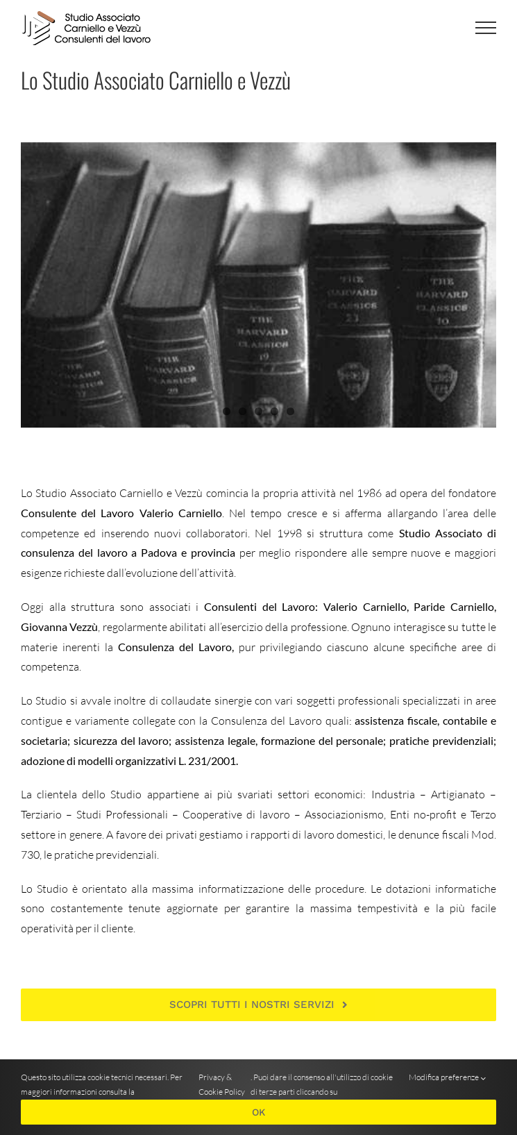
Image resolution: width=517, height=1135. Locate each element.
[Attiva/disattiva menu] (485, 28)
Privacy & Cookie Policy (221, 1085)
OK (258, 1112)
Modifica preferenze (447, 1077)
